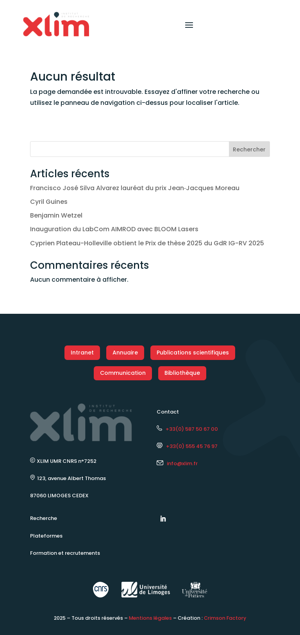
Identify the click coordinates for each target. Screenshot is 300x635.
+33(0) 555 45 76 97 (187, 446)
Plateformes (46, 536)
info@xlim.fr (182, 463)
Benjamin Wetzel (56, 215)
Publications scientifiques (193, 352)
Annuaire (125, 352)
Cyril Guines (49, 201)
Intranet (82, 352)
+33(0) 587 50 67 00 (187, 429)
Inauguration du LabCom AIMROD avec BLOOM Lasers (114, 229)
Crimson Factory (225, 618)
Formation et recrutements (65, 553)
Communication (123, 373)
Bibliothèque (182, 373)
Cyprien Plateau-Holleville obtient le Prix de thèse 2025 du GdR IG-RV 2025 (147, 243)
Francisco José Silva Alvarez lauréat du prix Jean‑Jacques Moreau (134, 187)
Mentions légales (150, 618)
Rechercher (249, 149)
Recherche (43, 518)
